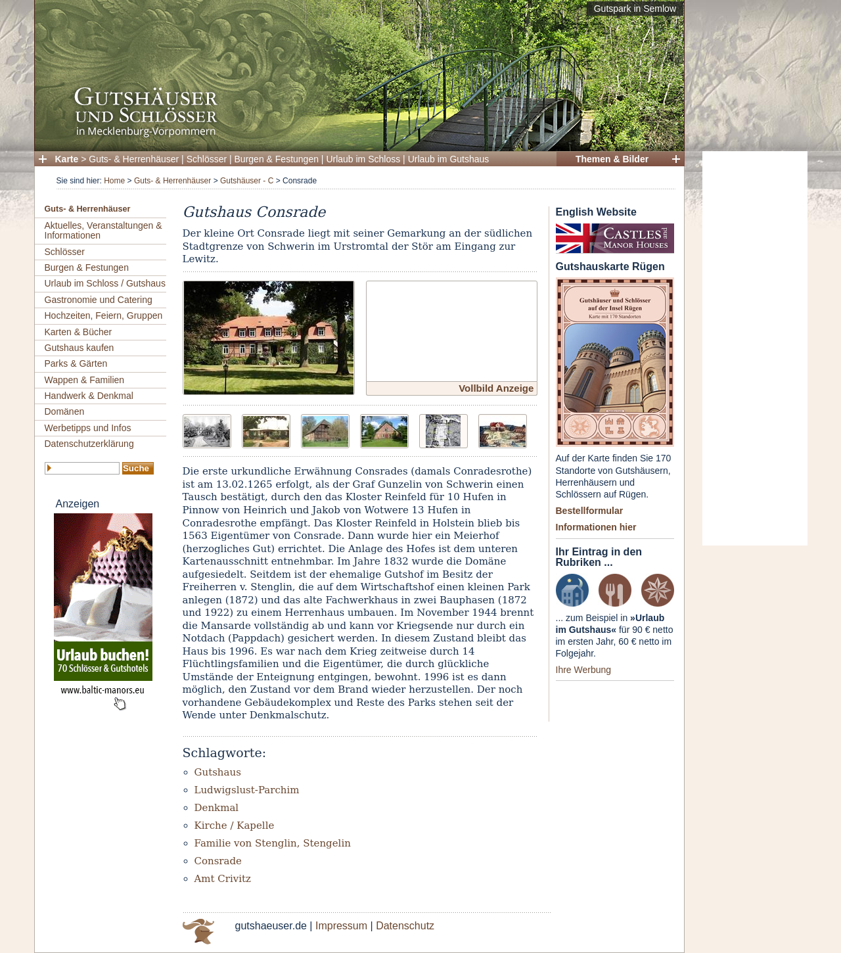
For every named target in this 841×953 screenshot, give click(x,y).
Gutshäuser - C (246, 180)
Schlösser (207, 159)
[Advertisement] (754, 348)
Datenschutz (405, 925)
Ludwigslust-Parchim (247, 790)
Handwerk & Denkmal (89, 395)
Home (114, 180)
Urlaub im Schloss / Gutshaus (105, 283)
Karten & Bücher (78, 332)
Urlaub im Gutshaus (448, 159)
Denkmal (216, 808)
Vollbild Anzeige (496, 388)
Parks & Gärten (76, 363)
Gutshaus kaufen (79, 347)
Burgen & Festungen (277, 159)
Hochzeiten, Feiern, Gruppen (104, 315)
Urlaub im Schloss (363, 159)
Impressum (341, 925)
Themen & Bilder (612, 159)
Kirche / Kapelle (234, 825)
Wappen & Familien (85, 380)
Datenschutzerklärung (89, 443)
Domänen (65, 411)
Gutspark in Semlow (635, 8)
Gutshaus (217, 772)
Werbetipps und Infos (88, 428)
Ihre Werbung (584, 669)
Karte (67, 159)
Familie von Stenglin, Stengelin (272, 843)
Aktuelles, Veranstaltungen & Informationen (103, 230)
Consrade (218, 861)
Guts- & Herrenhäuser (134, 159)
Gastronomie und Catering (98, 299)
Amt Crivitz (223, 879)
